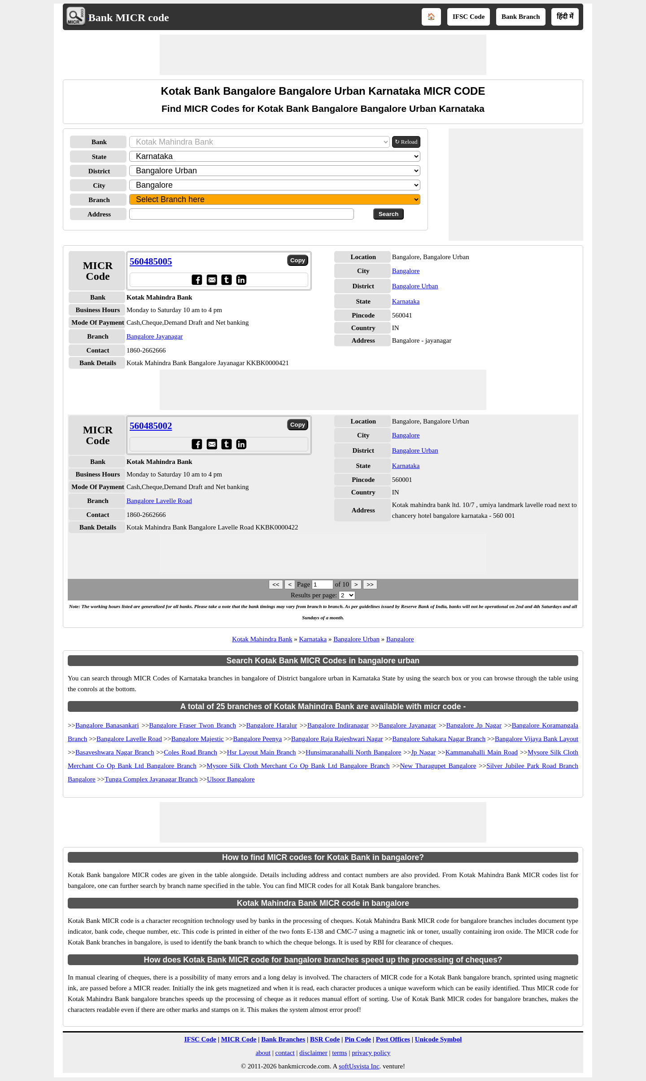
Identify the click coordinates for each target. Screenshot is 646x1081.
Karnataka (406, 301)
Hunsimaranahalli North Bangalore (353, 752)
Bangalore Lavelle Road (159, 500)
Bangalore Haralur (271, 725)
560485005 (151, 261)
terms (339, 1052)
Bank (99, 142)
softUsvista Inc (359, 1066)
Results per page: (314, 595)
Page (304, 584)
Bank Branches (283, 1039)
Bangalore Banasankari (107, 725)
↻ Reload (406, 141)
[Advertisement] (323, 55)
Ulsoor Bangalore (230, 779)
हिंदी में (565, 16)
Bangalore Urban (415, 286)
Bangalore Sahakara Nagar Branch (438, 738)
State (99, 156)
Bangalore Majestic (197, 738)
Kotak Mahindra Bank (262, 639)
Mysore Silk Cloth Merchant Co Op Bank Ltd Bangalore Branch (298, 765)
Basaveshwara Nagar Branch (114, 752)
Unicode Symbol (438, 1039)
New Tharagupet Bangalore (438, 765)
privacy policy (371, 1052)
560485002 (151, 425)
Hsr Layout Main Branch (261, 752)
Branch (99, 199)
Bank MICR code (128, 17)
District (99, 171)
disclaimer (313, 1052)
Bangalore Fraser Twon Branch (192, 725)
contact (284, 1052)
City (99, 185)
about (263, 1052)
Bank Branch (521, 16)
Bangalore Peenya (257, 738)
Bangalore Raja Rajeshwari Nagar (337, 738)
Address (99, 214)
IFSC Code (468, 16)
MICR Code (239, 1039)
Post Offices (393, 1039)
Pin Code (358, 1039)
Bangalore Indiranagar (338, 725)
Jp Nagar (423, 752)
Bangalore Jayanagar (155, 336)
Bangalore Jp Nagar (474, 725)
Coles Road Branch (190, 752)
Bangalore (406, 270)
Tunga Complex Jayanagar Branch (151, 779)
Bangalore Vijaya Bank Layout (536, 738)
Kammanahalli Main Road (481, 752)
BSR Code (325, 1039)
